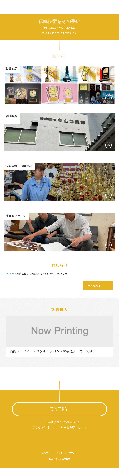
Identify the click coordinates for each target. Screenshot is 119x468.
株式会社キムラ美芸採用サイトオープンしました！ (43, 273)
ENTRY (59, 409)
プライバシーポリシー (66, 452)
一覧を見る (94, 285)
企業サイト (47, 452)
